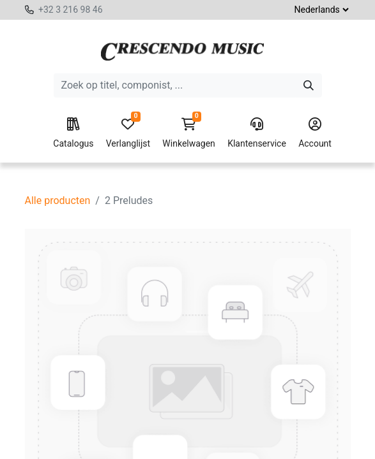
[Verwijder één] (56, 439)
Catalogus (73, 133)
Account (315, 133)
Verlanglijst (128, 133)
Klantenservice (256, 133)
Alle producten (58, 200)
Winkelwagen (188, 133)
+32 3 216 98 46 (70, 9)
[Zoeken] (308, 85)
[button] (161, 439)
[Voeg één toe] (113, 439)
